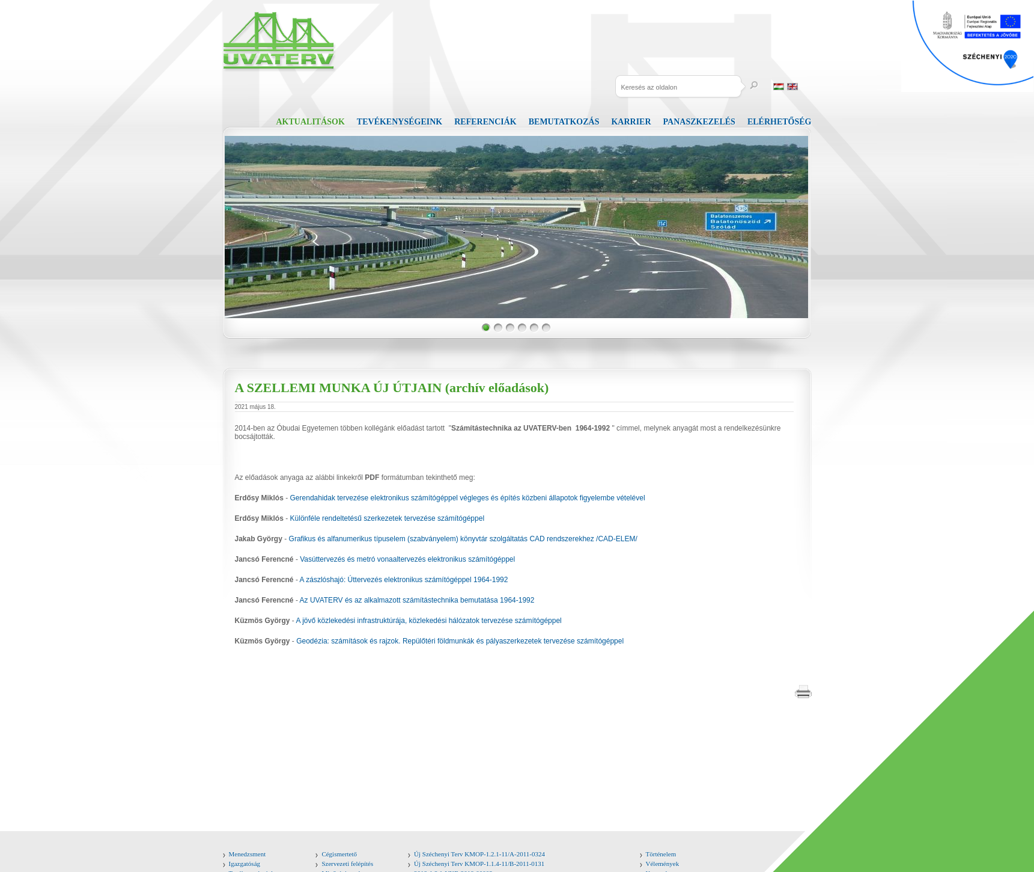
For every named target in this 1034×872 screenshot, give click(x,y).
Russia (806, 86)
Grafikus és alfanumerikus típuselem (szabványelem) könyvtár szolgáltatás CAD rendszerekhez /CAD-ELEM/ (463, 539)
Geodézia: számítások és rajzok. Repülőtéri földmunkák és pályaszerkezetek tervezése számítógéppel (460, 641)
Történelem (661, 854)
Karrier (631, 121)
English (792, 86)
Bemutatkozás (564, 121)
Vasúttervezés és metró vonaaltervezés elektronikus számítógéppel (407, 559)
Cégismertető (339, 854)
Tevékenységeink (399, 121)
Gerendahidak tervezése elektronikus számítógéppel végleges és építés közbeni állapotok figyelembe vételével (467, 498)
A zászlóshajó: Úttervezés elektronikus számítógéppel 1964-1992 (404, 580)
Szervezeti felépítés (347, 863)
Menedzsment (247, 854)
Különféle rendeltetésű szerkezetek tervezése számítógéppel (387, 518)
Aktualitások (310, 121)
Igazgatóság (245, 863)
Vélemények (663, 863)
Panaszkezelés (699, 121)
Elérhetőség (779, 121)
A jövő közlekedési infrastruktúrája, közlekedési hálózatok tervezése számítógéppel (429, 620)
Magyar (778, 86)
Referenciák (485, 121)
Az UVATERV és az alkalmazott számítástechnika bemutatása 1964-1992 (417, 600)
